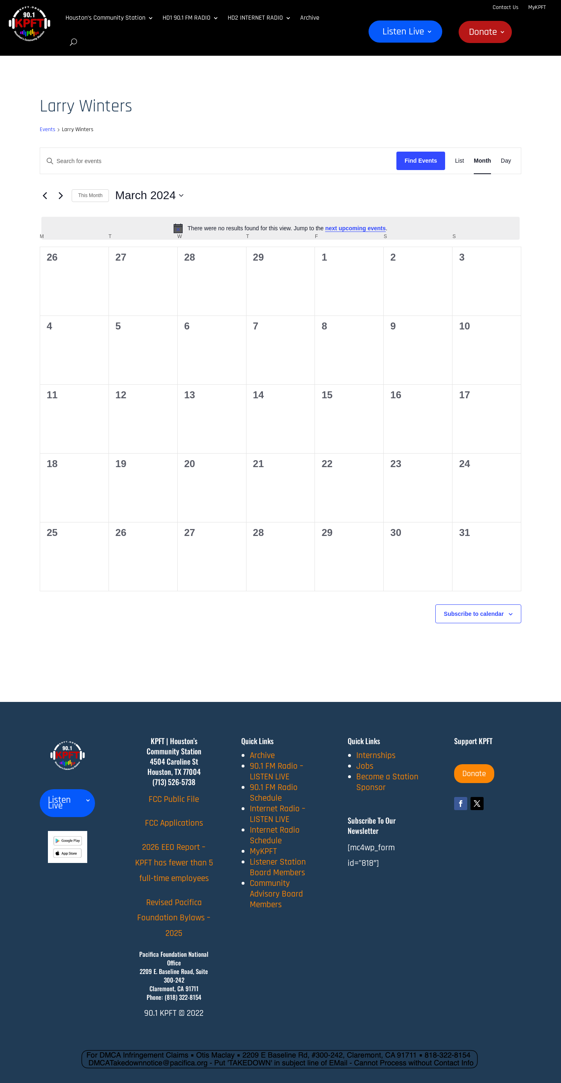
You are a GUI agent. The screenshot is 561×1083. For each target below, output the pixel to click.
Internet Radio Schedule (275, 835)
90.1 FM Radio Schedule (274, 793)
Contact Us (505, 7)
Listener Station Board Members (278, 867)
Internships (376, 755)
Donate (483, 33)
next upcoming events (355, 228)
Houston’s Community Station (105, 18)
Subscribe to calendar (474, 614)
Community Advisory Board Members (276, 894)
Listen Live (403, 33)
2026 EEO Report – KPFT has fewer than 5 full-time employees (174, 863)
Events (47, 129)
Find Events (421, 160)
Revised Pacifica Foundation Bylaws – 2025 (173, 918)
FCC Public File (174, 799)
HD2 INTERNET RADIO (255, 18)
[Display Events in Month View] (482, 161)
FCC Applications (174, 823)
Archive (309, 18)
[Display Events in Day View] (506, 161)
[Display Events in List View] (459, 161)
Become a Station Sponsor (387, 782)
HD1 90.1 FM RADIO (186, 18)
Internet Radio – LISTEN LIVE (277, 814)
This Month (90, 195)
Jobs (364, 766)
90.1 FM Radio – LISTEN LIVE (276, 771)
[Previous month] (45, 195)
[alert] (280, 228)
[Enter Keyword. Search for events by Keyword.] (218, 161)
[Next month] (61, 195)
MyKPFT (537, 7)
